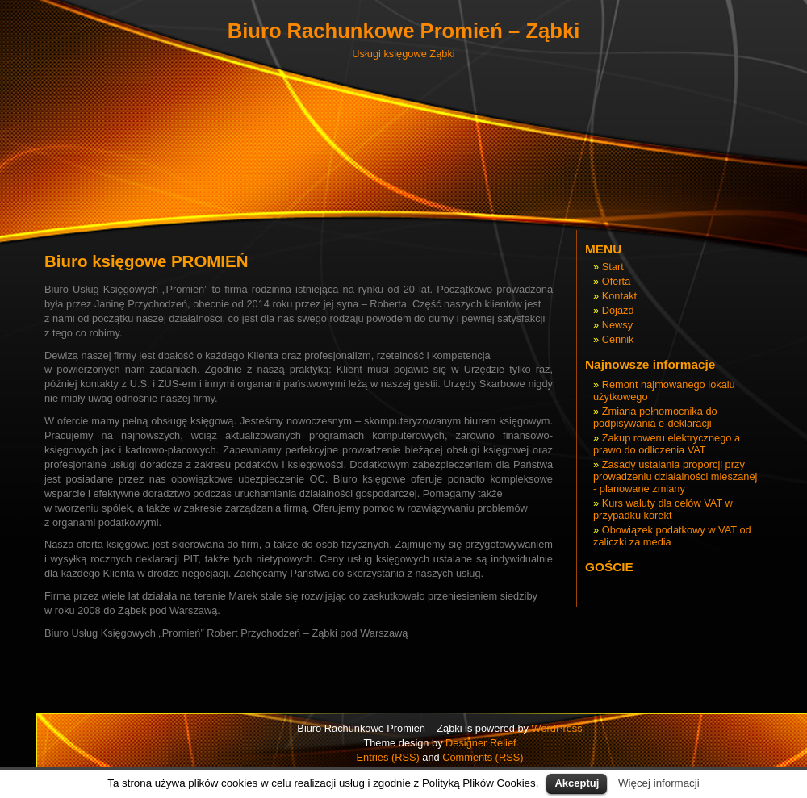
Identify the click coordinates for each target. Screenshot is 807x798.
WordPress (557, 728)
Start (613, 267)
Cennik (618, 339)
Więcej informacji (659, 783)
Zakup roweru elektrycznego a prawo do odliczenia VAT (666, 444)
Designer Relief (480, 743)
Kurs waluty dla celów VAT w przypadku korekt (663, 509)
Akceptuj (576, 783)
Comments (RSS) (482, 757)
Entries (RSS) (388, 757)
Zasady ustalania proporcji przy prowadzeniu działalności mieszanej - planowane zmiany (675, 476)
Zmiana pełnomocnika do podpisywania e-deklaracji (655, 417)
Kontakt (619, 296)
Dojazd (618, 310)
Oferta (616, 281)
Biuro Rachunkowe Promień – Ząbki (404, 30)
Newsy (617, 325)
